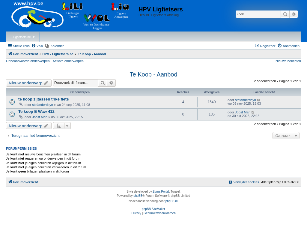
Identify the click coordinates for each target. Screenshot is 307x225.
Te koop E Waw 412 (36, 111)
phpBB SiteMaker (153, 209)
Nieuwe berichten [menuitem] (288, 61)
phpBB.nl (171, 201)
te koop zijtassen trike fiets (43, 99)
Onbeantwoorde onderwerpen (28, 61)
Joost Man (39, 117)
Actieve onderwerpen (68, 61)
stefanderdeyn (42, 104)
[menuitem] (37, 46)
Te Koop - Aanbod (153, 74)
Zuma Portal (161, 191)
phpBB (137, 195)
